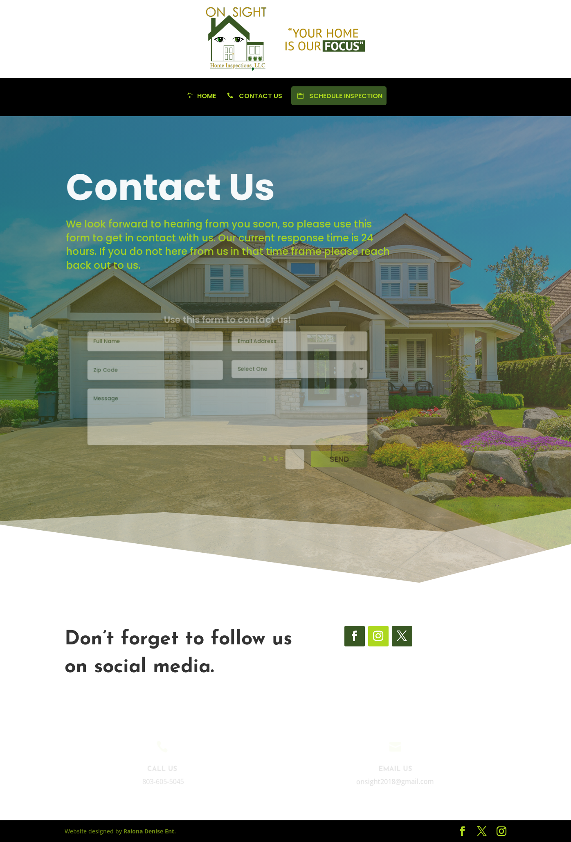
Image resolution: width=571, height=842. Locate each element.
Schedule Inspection (338, 96)
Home (200, 96)
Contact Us (253, 96)
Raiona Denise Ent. (150, 831)
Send (329, 454)
